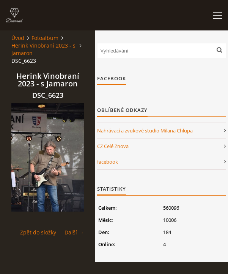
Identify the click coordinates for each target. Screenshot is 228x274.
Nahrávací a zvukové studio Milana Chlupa (145, 130)
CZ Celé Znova (113, 146)
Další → (74, 232)
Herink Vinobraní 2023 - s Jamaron (43, 49)
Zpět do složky (38, 232)
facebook (107, 161)
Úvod (17, 37)
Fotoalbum (44, 37)
